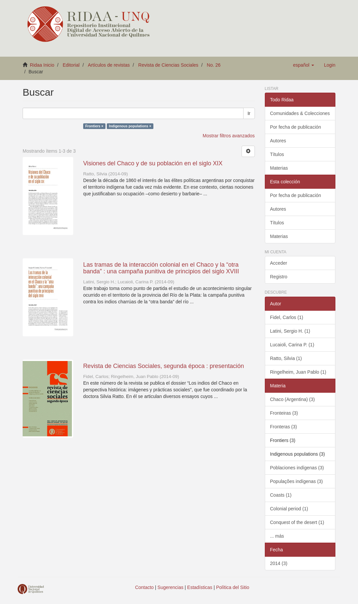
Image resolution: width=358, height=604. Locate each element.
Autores (278, 140)
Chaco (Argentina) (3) (292, 399)
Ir (249, 113)
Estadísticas (199, 587)
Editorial (71, 65)
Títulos (277, 154)
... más (277, 536)
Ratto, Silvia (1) (286, 358)
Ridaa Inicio (42, 65)
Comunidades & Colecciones (300, 113)
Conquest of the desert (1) (297, 522)
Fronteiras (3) (284, 413)
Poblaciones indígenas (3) (297, 467)
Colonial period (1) (289, 508)
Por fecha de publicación (295, 127)
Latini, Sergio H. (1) (290, 331)
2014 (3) (278, 563)
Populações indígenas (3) (296, 481)
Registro (278, 276)
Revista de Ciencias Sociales (168, 65)
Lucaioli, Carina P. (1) (292, 344)
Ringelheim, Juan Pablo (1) (298, 372)
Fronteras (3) (283, 426)
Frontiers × (94, 126)
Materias (279, 168)
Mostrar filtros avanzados (229, 135)
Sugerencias (170, 587)
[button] (303, 65)
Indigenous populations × (130, 126)
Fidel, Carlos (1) (286, 317)
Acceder (278, 263)
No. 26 (214, 65)
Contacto (144, 587)
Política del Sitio (233, 587)
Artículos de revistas (109, 65)
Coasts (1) (281, 495)
